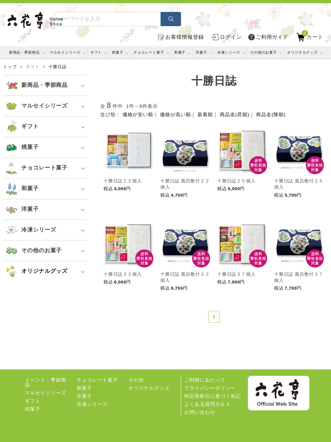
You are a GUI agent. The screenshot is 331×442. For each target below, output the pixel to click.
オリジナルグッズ (302, 52)
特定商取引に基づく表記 (212, 396)
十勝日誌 (57, 67)
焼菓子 (117, 52)
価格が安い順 (138, 114)
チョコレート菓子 (148, 52)
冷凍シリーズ (228, 52)
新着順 (205, 114)
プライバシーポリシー (210, 388)
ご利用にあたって (204, 380)
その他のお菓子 (263, 52)
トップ (10, 67)
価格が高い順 (175, 114)
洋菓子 (201, 52)
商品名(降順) (270, 114)
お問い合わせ (199, 412)
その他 (136, 380)
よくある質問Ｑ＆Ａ (207, 404)
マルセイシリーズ (65, 52)
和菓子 (180, 52)
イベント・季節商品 (45, 382)
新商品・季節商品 (24, 52)
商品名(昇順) (234, 114)
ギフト (96, 52)
